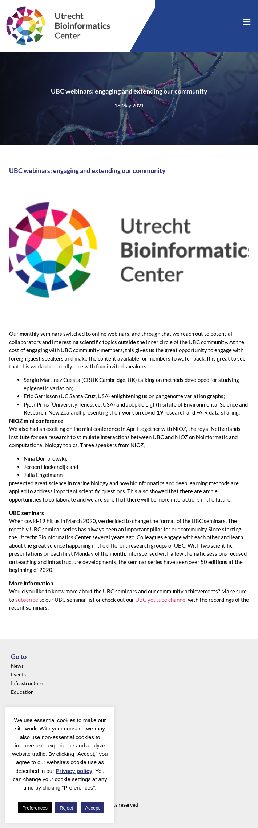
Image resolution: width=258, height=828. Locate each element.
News (17, 666)
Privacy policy (74, 771)
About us (21, 728)
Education (22, 692)
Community (24, 737)
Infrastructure (27, 683)
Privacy (19, 720)
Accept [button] (92, 808)
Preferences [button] (35, 808)
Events (18, 674)
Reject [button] (66, 808)
